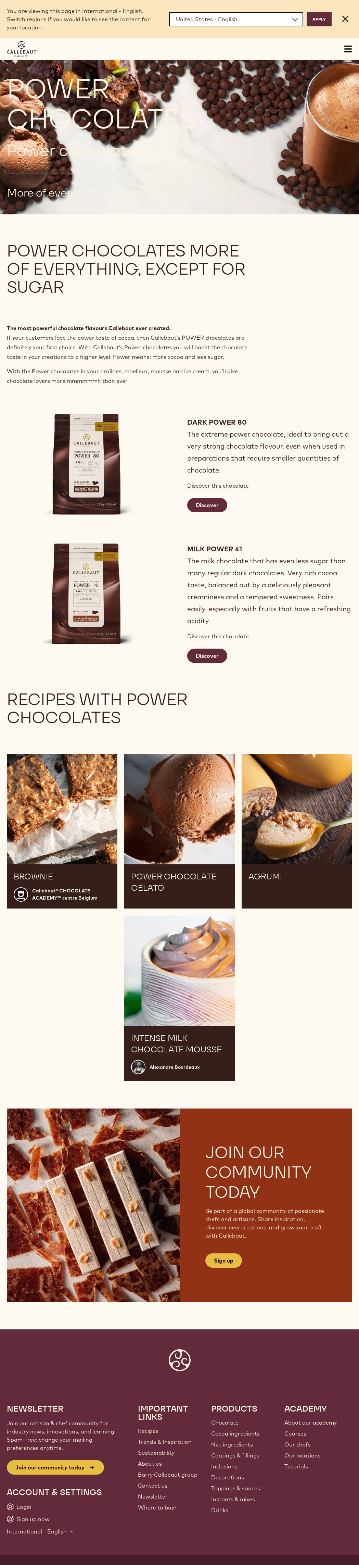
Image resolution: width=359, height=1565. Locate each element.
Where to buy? (157, 1507)
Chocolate (225, 1422)
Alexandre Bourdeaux (175, 1067)
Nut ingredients (232, 1444)
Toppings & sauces (235, 1488)
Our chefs (297, 1444)
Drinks (219, 1510)
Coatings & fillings (235, 1455)
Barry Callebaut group (167, 1474)
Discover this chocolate (218, 485)
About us (150, 1463)
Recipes (148, 1430)
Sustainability (156, 1452)
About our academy (310, 1422)
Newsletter (153, 1496)
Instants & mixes (233, 1499)
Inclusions (224, 1466)
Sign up (223, 1260)
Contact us (152, 1485)
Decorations (227, 1477)
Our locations (302, 1455)
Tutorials (296, 1466)
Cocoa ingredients (235, 1433)
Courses (295, 1433)
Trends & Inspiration (165, 1441)
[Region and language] (236, 19)
